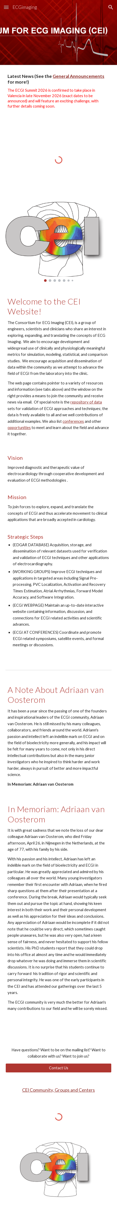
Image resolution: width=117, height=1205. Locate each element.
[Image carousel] (58, 241)
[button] (6, 7)
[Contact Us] (58, 1068)
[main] (58, 95)
